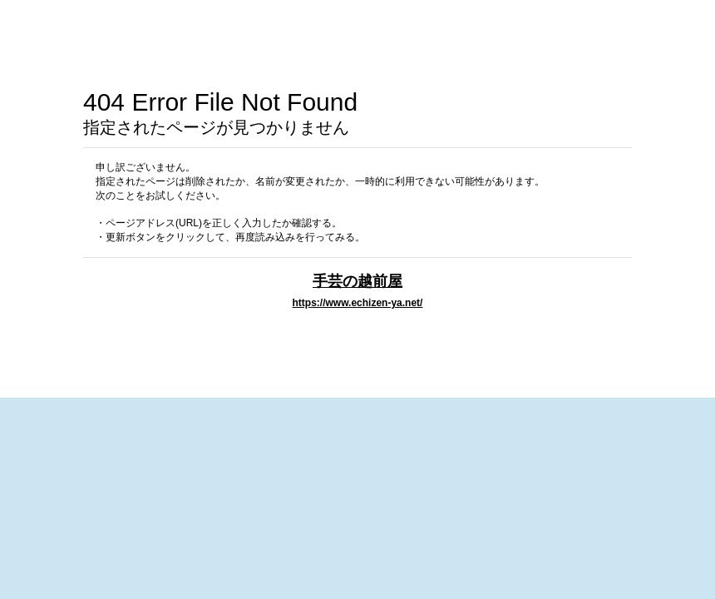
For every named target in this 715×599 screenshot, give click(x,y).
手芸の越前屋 (357, 281)
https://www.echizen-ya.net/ (358, 303)
